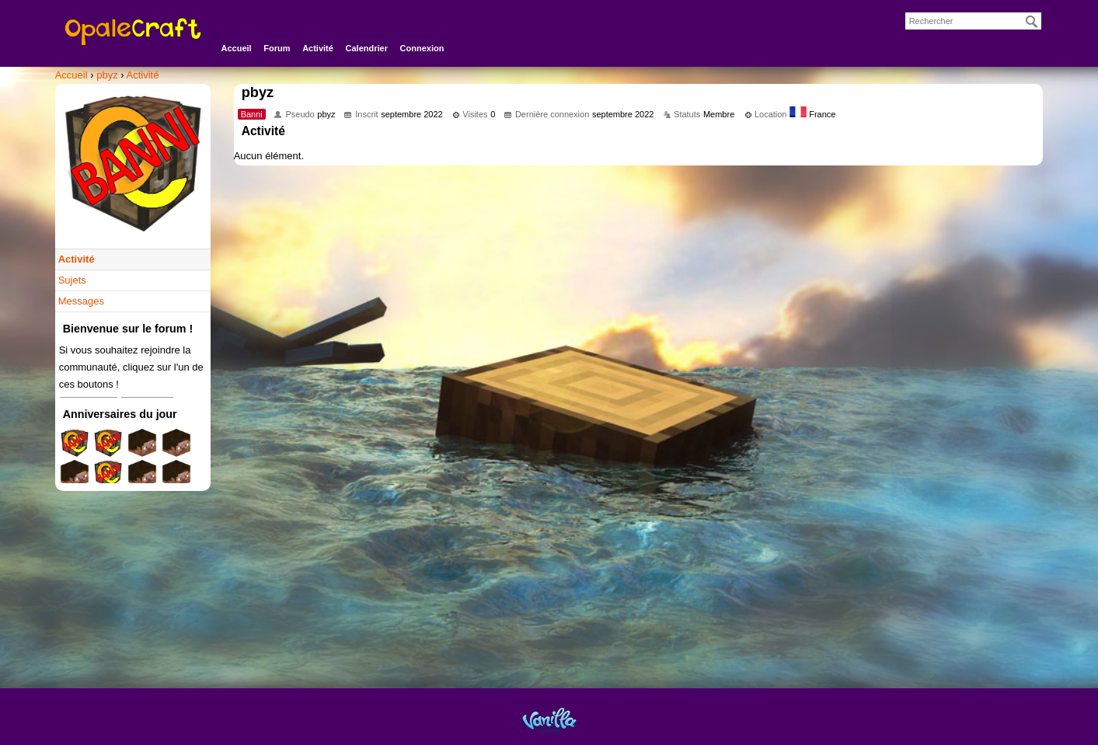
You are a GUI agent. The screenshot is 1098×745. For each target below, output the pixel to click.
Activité (317, 48)
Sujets (72, 280)
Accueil (236, 48)
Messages (81, 301)
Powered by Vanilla (549, 720)
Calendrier (367, 48)
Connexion (422, 48)
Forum (276, 48)
